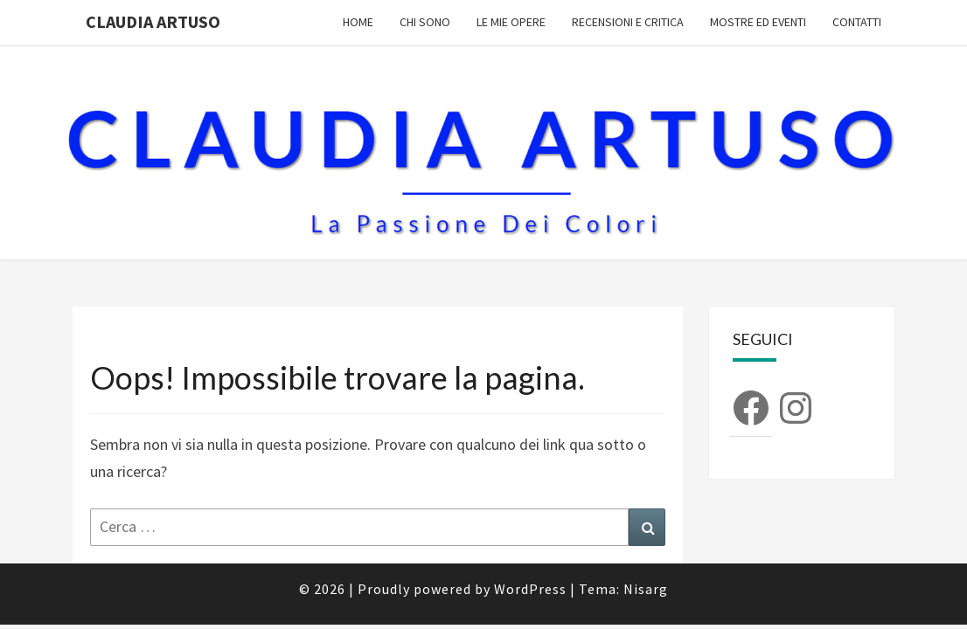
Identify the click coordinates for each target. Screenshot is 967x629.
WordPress (530, 543)
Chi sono (425, 22)
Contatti (856, 22)
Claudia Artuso (153, 21)
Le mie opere (511, 22)
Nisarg (645, 543)
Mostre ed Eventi (758, 22)
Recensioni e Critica (628, 22)
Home (358, 22)
